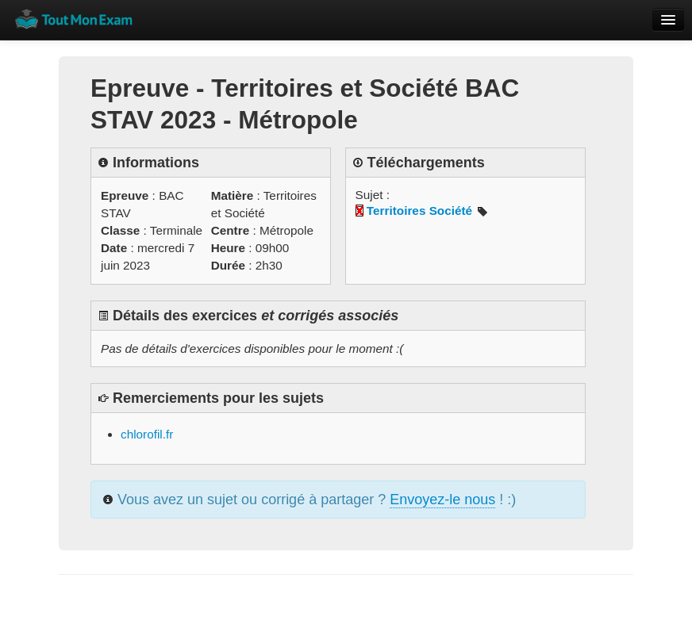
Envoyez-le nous (442, 499)
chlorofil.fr (147, 434)
